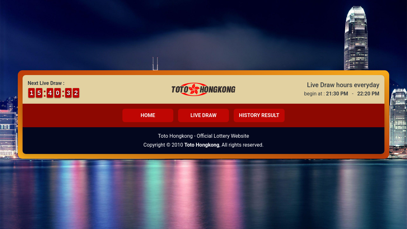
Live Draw (203, 115)
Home (148, 115)
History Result (259, 115)
